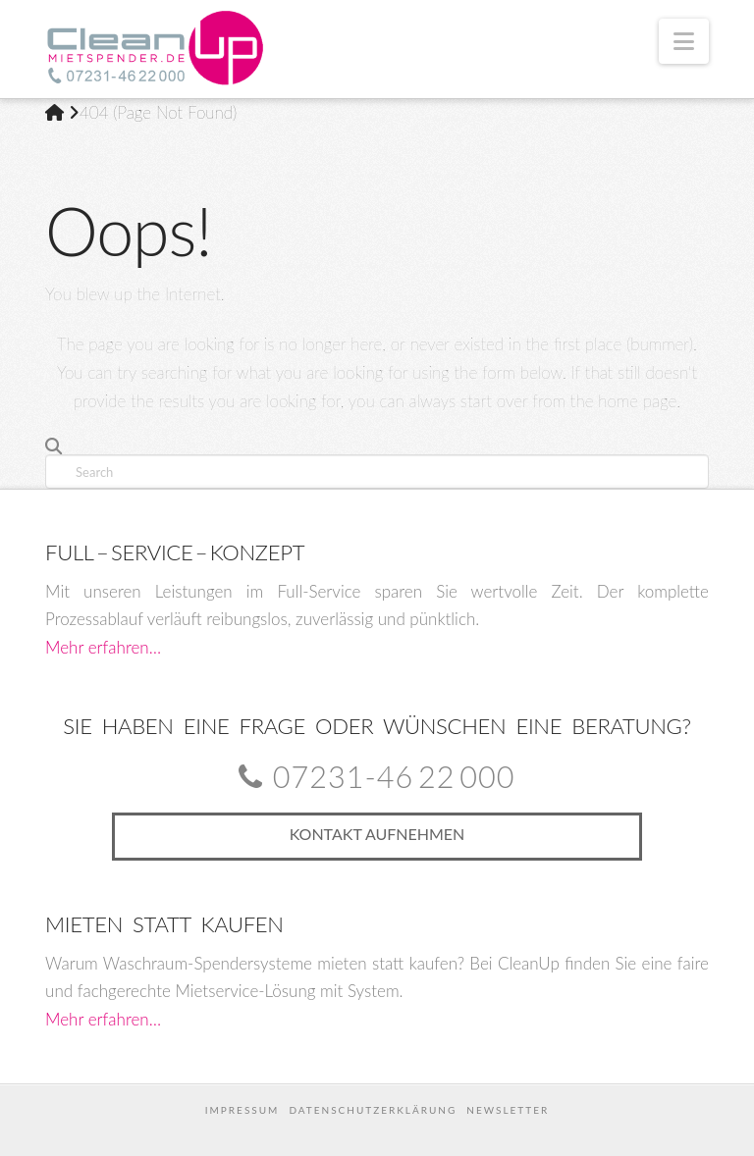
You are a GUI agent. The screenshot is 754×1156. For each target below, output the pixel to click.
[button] (684, 41)
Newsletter (507, 1110)
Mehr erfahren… (103, 647)
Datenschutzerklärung (373, 1110)
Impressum (242, 1110)
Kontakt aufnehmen (377, 833)
